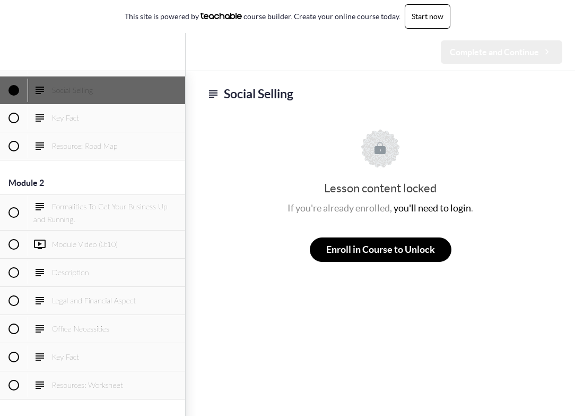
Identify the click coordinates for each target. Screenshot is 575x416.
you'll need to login (432, 208)
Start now (427, 16)
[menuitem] (172, 52)
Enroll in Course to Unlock (380, 249)
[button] (13, 52)
